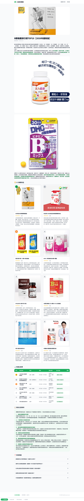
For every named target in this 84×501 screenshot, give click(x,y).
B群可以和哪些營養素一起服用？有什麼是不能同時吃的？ (42, 464)
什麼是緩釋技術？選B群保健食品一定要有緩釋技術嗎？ (42, 478)
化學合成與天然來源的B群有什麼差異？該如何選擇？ (42, 468)
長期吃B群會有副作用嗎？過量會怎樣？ (42, 473)
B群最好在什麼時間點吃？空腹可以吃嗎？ (42, 459)
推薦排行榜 (63, 2)
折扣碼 (68, 2)
